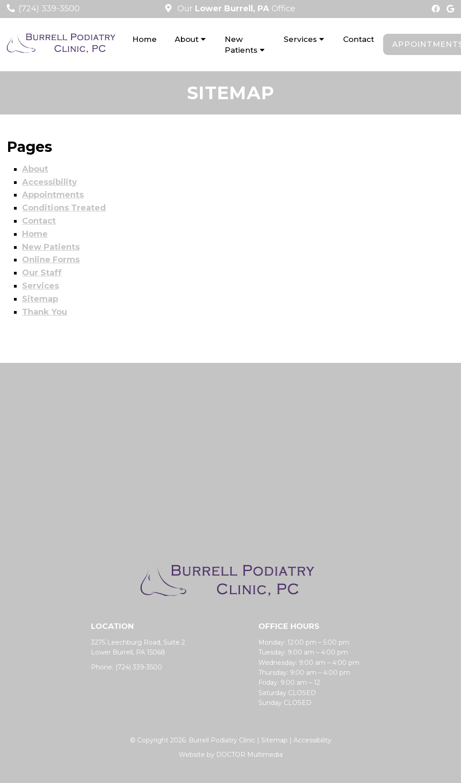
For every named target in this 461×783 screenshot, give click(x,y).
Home (144, 39)
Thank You (44, 312)
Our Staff (42, 273)
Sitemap (40, 299)
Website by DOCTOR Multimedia (231, 755)
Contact (358, 39)
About (187, 39)
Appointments (53, 195)
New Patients (241, 45)
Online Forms (51, 260)
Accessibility (49, 182)
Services (300, 39)
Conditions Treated (64, 208)
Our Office (235, 9)
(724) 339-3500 (49, 9)
